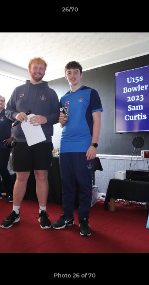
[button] (120, 11)
